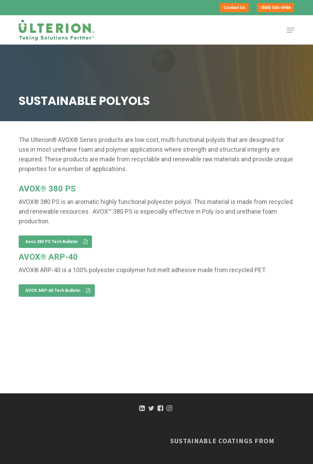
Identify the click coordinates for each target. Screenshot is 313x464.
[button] (290, 30)
